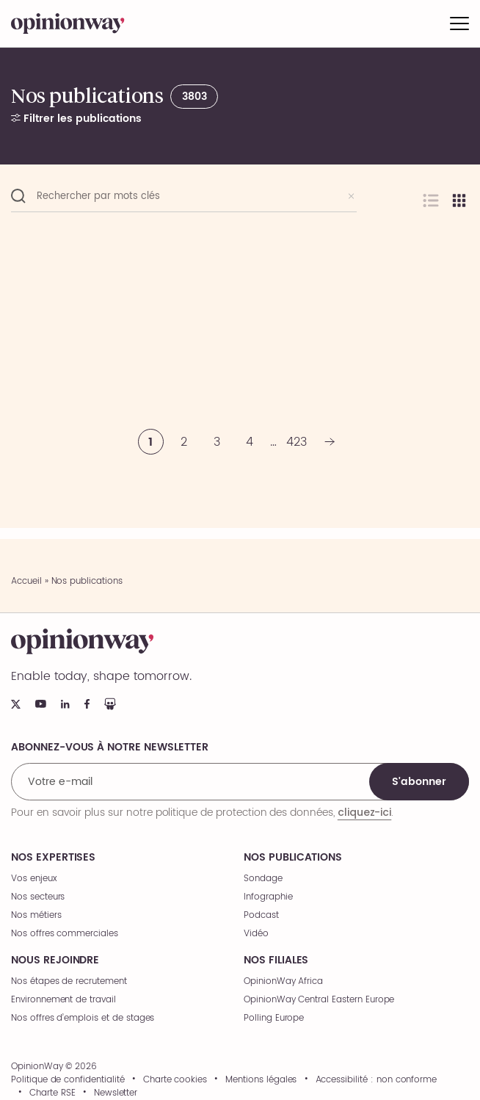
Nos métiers (36, 915)
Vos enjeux (34, 878)
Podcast (261, 915)
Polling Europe (274, 1018)
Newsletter (116, 1093)
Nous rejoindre (55, 960)
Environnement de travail (63, 999)
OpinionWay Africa (283, 981)
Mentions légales (261, 1080)
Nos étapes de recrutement (69, 981)
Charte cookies (175, 1080)
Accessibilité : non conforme (376, 1080)
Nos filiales (276, 960)
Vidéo (256, 933)
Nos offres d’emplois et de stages (82, 1018)
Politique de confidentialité (68, 1080)
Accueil (26, 581)
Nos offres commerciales (64, 933)
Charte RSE (52, 1093)
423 (296, 442)
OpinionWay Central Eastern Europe (319, 999)
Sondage (263, 878)
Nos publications (293, 857)
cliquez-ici (364, 812)
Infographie (268, 896)
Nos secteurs (38, 896)
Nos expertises (53, 857)
